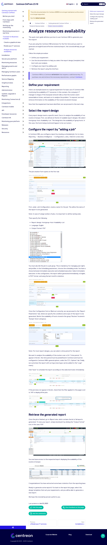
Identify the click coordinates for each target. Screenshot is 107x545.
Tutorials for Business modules (10, 38)
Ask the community (38, 514)
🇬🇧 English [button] (69, 4)
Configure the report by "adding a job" (96, 17)
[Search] (93, 4)
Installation (6, 55)
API (3, 110)
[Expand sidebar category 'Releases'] (23, 125)
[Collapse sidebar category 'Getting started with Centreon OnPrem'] (23, 11)
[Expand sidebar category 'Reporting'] (23, 86)
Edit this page (36, 507)
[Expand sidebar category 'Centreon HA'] (23, 117)
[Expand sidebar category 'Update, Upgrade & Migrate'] (23, 94)
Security (5, 129)
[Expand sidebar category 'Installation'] (23, 55)
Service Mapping (8, 79)
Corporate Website (51, 534)
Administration (7, 90)
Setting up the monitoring (8, 26)
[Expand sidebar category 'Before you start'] (23, 16)
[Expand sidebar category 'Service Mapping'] (23, 79)
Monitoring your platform (11, 121)
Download (89, 534)
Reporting (5, 86)
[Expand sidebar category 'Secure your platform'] (23, 59)
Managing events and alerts (9, 67)
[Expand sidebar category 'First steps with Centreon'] (23, 21)
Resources (5, 132)
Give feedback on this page (73, 507)
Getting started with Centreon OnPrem (9, 12)
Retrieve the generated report (96, 22)
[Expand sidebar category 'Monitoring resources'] (23, 62)
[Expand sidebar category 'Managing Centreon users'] (23, 71)
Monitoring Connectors (11, 99)
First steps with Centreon (8, 21)
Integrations (6, 103)
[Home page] (30, 23)
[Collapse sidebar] (13, 527)
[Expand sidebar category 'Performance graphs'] (23, 75)
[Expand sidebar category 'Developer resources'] (23, 114)
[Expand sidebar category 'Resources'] (23, 132)
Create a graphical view (12, 42)
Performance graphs (9, 75)
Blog (70, 534)
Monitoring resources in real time (11, 32)
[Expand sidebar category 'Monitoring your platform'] (23, 121)
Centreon (78, 77)
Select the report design (97, 14)
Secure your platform (9, 59)
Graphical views (7, 83)
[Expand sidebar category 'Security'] (23, 128)
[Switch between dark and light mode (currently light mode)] (77, 4)
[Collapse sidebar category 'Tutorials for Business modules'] (23, 37)
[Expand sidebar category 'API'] (23, 110)
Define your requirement (97, 11)
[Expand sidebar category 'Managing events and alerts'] (23, 67)
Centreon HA (6, 118)
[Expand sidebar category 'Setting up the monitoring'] (23, 26)
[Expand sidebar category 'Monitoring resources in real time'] (23, 32)
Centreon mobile (8, 107)
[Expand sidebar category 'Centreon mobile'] (23, 106)
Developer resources (9, 114)
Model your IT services (12, 46)
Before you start (9, 16)
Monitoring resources (9, 62)
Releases (5, 125)
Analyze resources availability (10, 51)
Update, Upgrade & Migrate (9, 95)
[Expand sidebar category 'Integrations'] (23, 103)
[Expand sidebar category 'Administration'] (23, 90)
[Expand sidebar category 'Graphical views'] (23, 83)
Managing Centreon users (11, 72)
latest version (40, 18)
